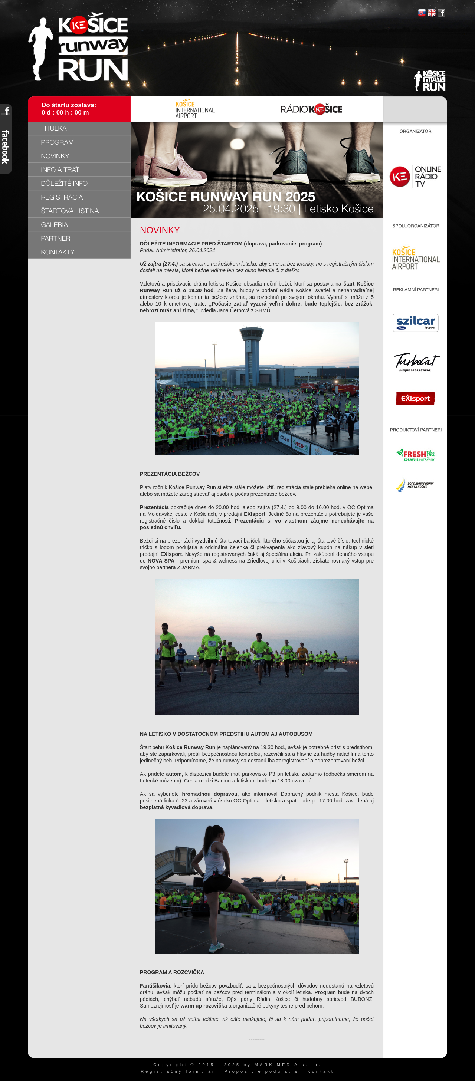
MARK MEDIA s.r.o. (288, 1064)
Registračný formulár (178, 1071)
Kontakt (320, 1071)
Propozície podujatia (262, 1071)
